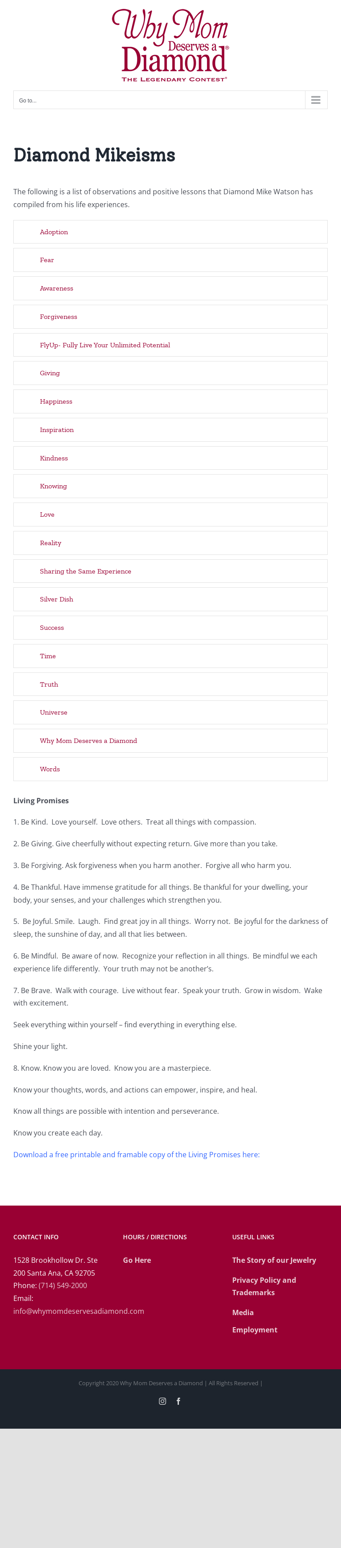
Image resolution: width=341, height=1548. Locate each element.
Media (243, 1312)
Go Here (137, 1260)
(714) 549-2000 (63, 1285)
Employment (255, 1330)
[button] (170, 232)
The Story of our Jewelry (274, 1260)
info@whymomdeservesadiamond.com (78, 1311)
